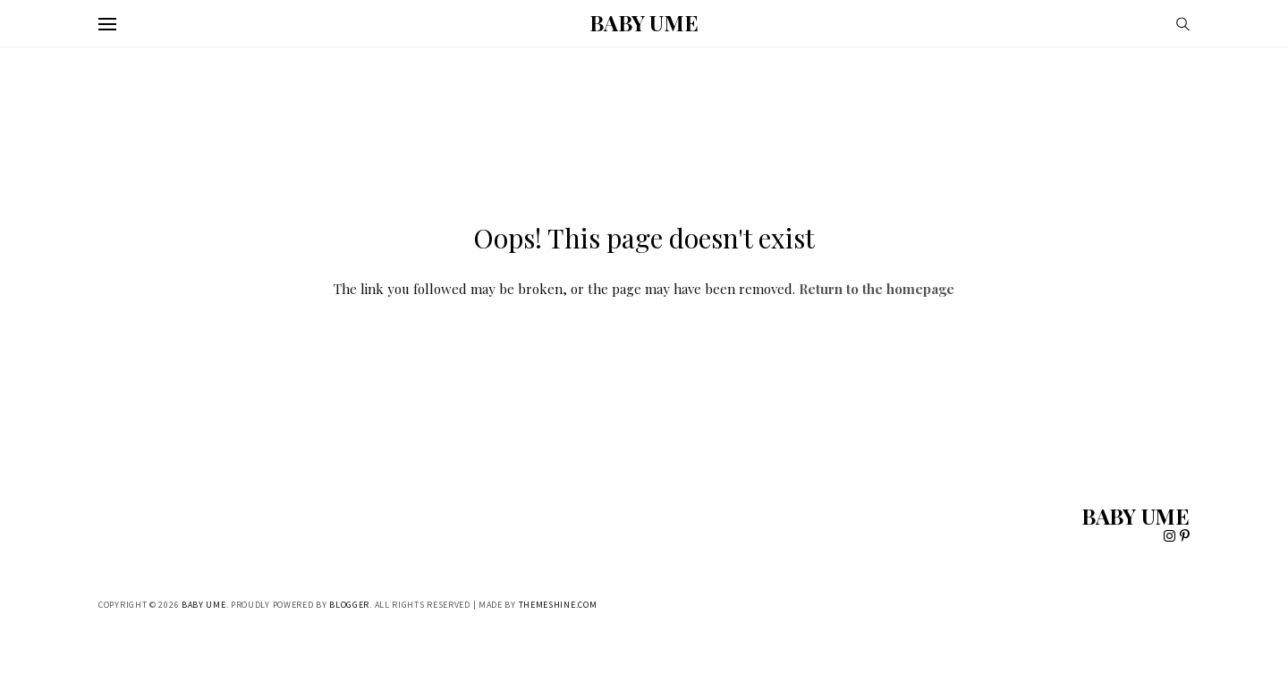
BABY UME (643, 22)
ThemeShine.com (558, 604)
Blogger (349, 604)
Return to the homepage (876, 289)
